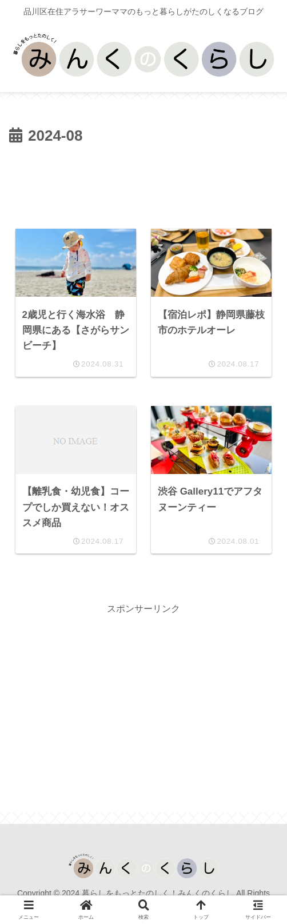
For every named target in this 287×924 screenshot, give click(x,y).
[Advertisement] (143, 183)
